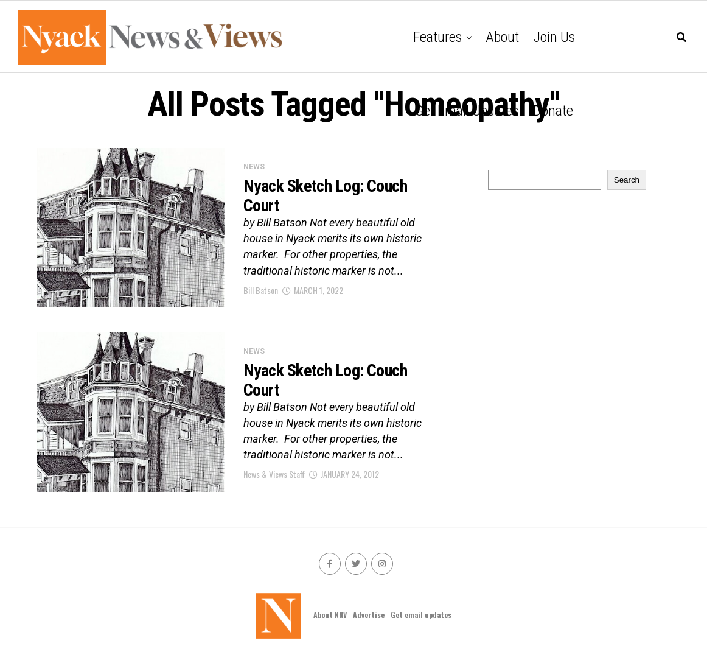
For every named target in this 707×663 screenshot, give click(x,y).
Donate (553, 110)
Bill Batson (260, 290)
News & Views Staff (274, 474)
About (502, 37)
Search (626, 179)
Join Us (554, 37)
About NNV (330, 614)
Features (437, 37)
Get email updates (466, 110)
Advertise (369, 614)
